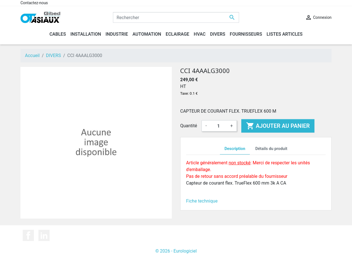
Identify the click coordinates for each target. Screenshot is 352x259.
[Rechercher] (176, 17)
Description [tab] (234, 148)
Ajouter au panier (278, 126)
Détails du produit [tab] (271, 148)
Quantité (188, 125)
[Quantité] (218, 126)
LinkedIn (44, 235)
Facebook (28, 235)
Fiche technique (201, 201)
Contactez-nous (34, 3)
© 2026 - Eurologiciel (176, 251)
